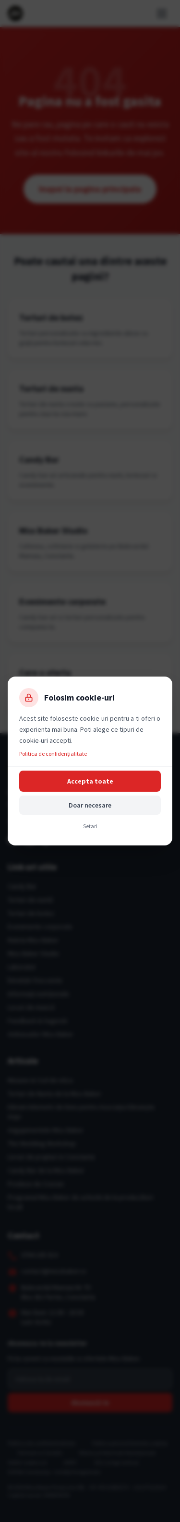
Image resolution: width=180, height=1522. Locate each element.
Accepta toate (90, 781)
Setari (90, 826)
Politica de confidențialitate (53, 753)
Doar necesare (90, 805)
